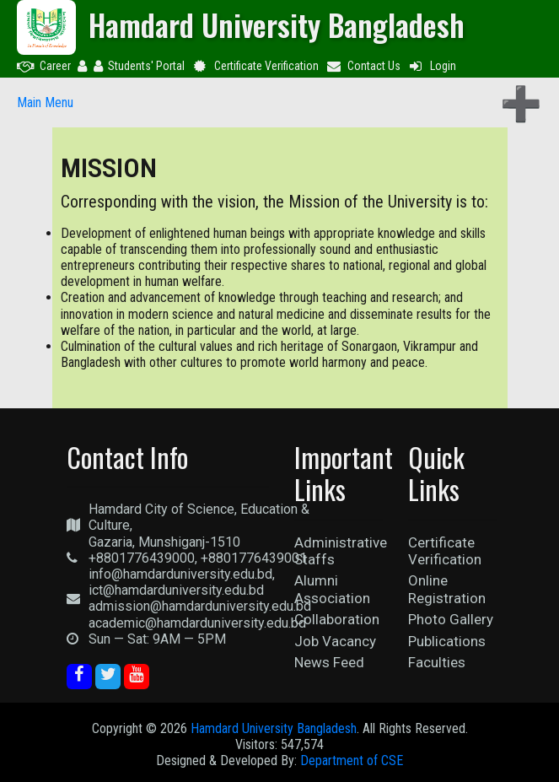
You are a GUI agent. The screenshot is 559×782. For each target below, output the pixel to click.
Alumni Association (332, 589)
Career (44, 66)
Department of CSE (351, 760)
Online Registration (447, 589)
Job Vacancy (335, 641)
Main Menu (45, 102)
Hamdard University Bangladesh (274, 728)
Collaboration (336, 619)
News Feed (329, 662)
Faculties (436, 662)
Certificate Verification (255, 66)
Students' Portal (139, 66)
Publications (447, 641)
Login (431, 66)
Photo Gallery (450, 619)
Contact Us (363, 66)
